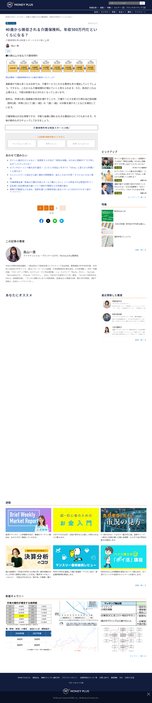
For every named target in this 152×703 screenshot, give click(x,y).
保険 (8, 51)
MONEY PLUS (10, 17)
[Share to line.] (55, 221)
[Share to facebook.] (41, 221)
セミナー (119, 7)
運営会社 (36, 677)
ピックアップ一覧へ (136, 197)
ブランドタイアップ (136, 7)
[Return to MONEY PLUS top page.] (20, 4)
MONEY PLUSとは (24, 677)
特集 (109, 7)
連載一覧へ (139, 585)
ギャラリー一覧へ (137, 656)
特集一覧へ (139, 250)
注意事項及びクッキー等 (88, 677)
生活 (96, 12)
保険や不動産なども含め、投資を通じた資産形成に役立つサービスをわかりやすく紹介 (50, 189)
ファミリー (140, 12)
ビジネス (105, 12)
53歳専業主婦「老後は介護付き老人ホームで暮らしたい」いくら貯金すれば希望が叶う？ (51, 182)
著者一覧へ (139, 340)
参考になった (51, 144)
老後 (114, 12)
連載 (102, 7)
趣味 (130, 12)
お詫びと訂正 (129, 677)
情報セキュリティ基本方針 (50, 677)
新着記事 (93, 7)
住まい (122, 12)
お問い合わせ (104, 677)
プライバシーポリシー (70, 677)
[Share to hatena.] (62, 221)
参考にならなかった (81, 144)
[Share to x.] (48, 221)
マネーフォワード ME (76, 683)
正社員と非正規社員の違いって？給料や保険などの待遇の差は (39, 185)
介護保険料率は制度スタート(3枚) (51, 127)
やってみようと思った (22, 144)
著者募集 (114, 677)
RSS (121, 677)
